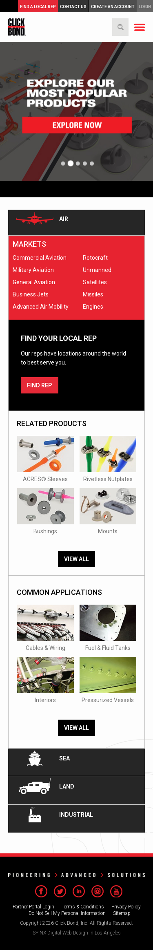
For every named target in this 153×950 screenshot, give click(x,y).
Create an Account (113, 6)
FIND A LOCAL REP (38, 6)
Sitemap (122, 913)
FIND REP (39, 385)
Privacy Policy (126, 907)
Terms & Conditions (83, 907)
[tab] (76, 222)
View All (76, 559)
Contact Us (73, 6)
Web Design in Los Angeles (91, 933)
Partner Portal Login (33, 907)
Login (145, 6)
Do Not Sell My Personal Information (67, 913)
